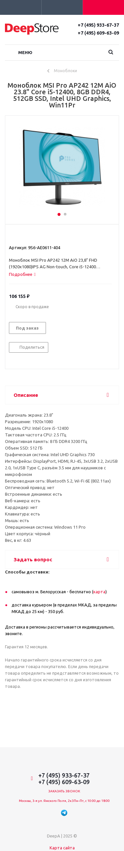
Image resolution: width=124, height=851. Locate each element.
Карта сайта (62, 847)
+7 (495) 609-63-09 (98, 33)
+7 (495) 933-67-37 (98, 25)
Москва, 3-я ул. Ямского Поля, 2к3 (46, 801)
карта (99, 591)
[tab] (22, 274)
